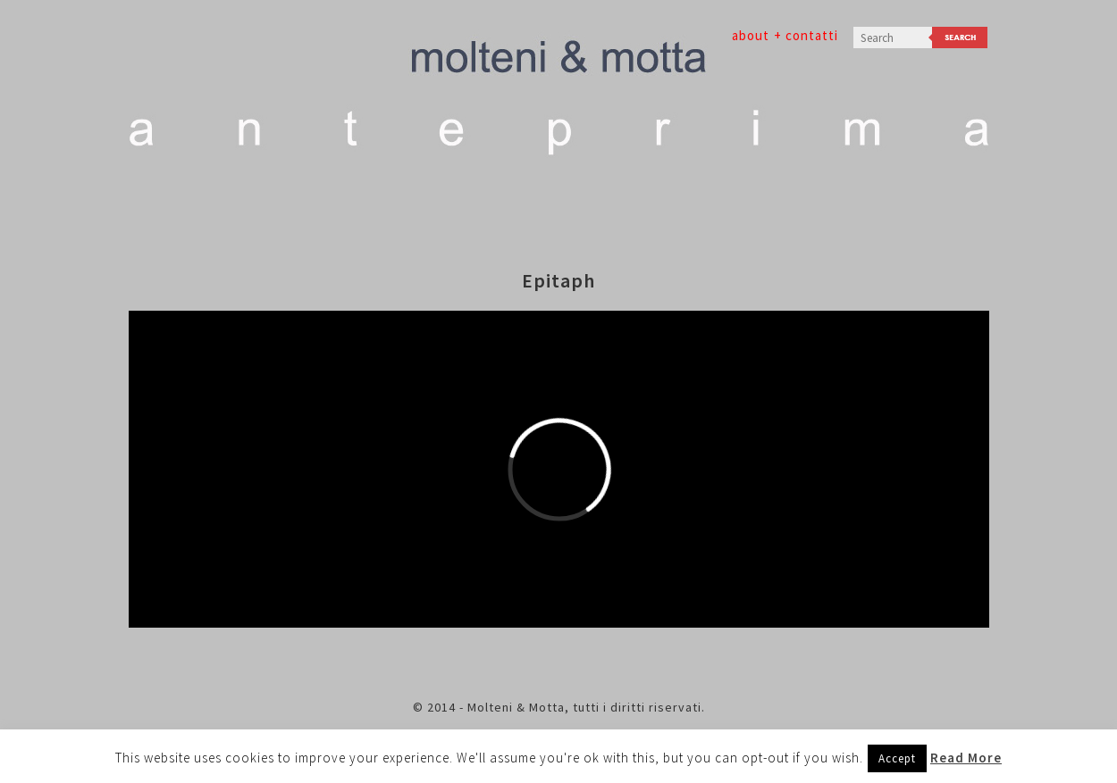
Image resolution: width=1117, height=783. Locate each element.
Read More (966, 757)
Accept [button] (897, 758)
